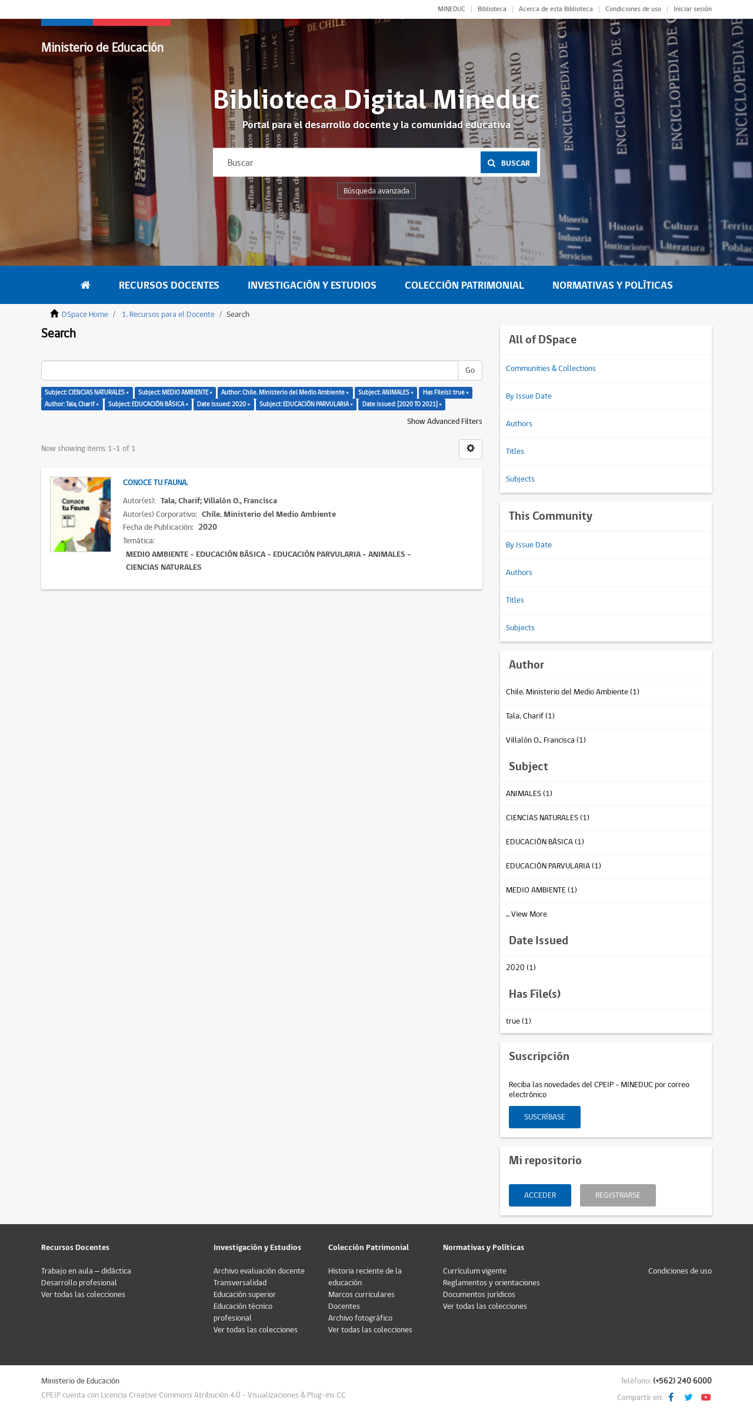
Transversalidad (240, 1283)
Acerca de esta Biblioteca (556, 9)
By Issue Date (529, 396)
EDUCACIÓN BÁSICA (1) (545, 842)
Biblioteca (492, 9)
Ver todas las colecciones (83, 1295)
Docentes (344, 1306)
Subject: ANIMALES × (386, 392)
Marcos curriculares (361, 1295)
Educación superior (245, 1295)
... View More (526, 914)
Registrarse (618, 1195)
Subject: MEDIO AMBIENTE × (175, 392)
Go (470, 370)
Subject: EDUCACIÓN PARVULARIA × (306, 404)
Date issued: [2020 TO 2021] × (402, 404)
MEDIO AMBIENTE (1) (541, 890)
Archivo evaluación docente (259, 1271)
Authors (519, 424)
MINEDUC (451, 9)
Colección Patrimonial (464, 285)
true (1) (518, 1021)
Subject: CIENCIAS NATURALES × (87, 392)
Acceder (540, 1195)
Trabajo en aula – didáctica (86, 1271)
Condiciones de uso (633, 9)
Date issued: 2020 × (223, 404)
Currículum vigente (475, 1271)
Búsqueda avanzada (376, 191)
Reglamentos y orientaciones (491, 1283)
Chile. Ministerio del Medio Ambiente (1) (572, 692)
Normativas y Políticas (612, 285)
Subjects (520, 479)
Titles (515, 451)
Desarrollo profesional (79, 1283)
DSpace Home (85, 314)
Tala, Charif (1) (530, 716)
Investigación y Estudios (312, 285)
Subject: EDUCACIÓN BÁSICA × (148, 404)
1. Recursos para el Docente (168, 314)
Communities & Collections (551, 369)
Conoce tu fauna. (155, 483)
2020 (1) (521, 968)
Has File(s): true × (446, 392)
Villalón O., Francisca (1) (546, 740)
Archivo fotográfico (360, 1318)
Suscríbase (544, 1117)
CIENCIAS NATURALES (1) (547, 818)
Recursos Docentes (169, 285)
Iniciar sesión (693, 9)
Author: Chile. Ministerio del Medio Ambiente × (285, 392)
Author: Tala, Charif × (72, 404)
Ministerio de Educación (102, 47)
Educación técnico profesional (243, 1312)
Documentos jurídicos (479, 1295)
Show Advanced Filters (444, 421)
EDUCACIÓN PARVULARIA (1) (553, 866)
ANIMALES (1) (529, 794)
